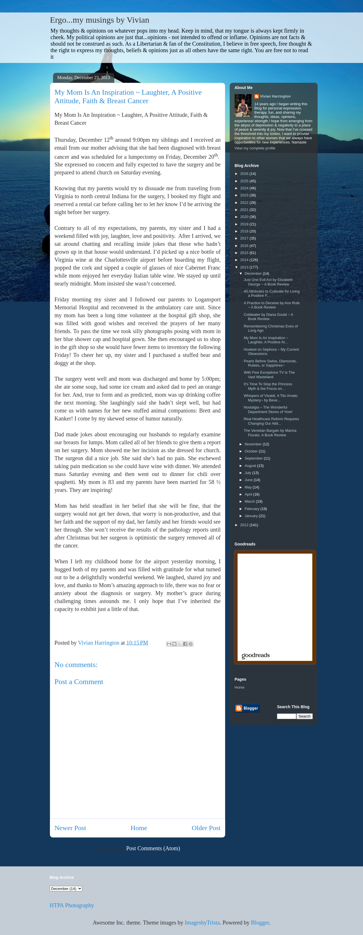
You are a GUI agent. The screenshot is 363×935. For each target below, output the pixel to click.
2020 (245, 217)
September (254, 458)
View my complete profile (255, 148)
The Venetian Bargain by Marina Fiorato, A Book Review (270, 432)
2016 (245, 246)
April (249, 494)
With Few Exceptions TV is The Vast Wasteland (269, 374)
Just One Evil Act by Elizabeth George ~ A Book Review (268, 282)
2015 (245, 253)
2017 (245, 238)
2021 (245, 210)
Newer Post (70, 828)
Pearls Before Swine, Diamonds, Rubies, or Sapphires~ (270, 363)
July (248, 473)
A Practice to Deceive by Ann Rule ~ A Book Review (271, 305)
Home (138, 828)
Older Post (206, 828)
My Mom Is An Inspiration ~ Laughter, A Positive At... (266, 340)
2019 (245, 224)
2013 (245, 267)
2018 (245, 231)
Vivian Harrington (275, 96)
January (252, 516)
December (254, 273)
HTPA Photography (72, 905)
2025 (245, 181)
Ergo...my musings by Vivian (99, 19)
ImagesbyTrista (202, 922)
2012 (245, 525)
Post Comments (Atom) (153, 848)
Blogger (260, 922)
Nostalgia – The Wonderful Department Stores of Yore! (268, 409)
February (253, 509)
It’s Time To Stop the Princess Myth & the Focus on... (268, 386)
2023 (245, 195)
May (249, 487)
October (252, 451)
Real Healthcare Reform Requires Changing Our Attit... (271, 421)
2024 (245, 188)
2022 (245, 202)
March (250, 501)
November (254, 444)
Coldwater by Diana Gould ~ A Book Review (268, 316)
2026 (245, 174)
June (249, 480)
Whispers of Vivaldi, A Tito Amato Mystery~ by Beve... (270, 398)
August (251, 466)
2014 (245, 260)
